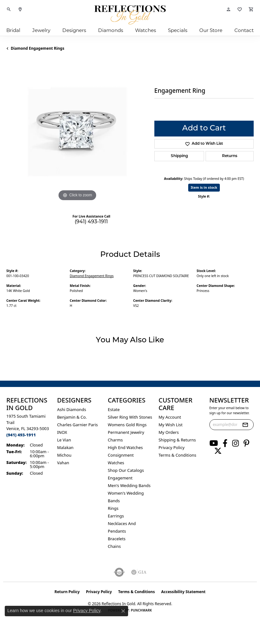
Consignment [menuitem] (121, 455)
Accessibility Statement (183, 591)
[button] (8, 9)
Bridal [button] (13, 30)
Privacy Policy (171, 447)
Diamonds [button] (110, 30)
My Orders (168, 432)
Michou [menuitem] (64, 455)
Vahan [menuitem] (63, 463)
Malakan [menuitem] (65, 447)
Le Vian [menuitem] (64, 440)
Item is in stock (204, 187)
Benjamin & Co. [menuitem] (72, 417)
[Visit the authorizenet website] (119, 572)
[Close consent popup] (123, 611)
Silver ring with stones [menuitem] (130, 417)
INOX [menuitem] (62, 432)
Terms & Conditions (177, 455)
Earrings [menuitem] (116, 516)
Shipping (179, 156)
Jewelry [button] (41, 30)
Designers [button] (74, 30)
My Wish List (170, 425)
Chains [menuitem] (114, 546)
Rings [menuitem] (113, 508)
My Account (169, 417)
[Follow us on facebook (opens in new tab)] (225, 443)
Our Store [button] (210, 30)
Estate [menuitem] (114, 409)
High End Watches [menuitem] (125, 447)
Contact (244, 30)
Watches (145, 30)
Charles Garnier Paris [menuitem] (77, 425)
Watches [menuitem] (116, 463)
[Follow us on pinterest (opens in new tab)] (246, 443)
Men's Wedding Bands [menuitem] (129, 485)
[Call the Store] (21, 435)
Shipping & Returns (177, 440)
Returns (229, 156)
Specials (177, 30)
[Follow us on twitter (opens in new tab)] (218, 451)
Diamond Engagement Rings (37, 48)
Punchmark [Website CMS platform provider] (141, 610)
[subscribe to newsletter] (245, 425)
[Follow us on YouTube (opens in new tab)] (213, 443)
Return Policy (67, 591)
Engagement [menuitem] (120, 478)
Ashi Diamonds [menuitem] (71, 409)
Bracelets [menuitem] (117, 539)
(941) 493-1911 (91, 222)
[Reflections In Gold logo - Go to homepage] (130, 15)
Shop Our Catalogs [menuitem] (126, 470)
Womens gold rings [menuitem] (127, 425)
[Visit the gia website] (138, 572)
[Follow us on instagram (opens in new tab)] (235, 443)
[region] (77, 132)
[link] (20, 9)
